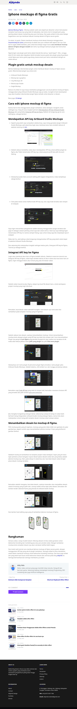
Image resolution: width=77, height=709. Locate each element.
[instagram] (54, 2)
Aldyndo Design (12, 693)
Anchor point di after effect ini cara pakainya (31, 610)
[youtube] (57, 2)
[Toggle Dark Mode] (61, 2)
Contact (10, 691)
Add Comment (18, 592)
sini (26, 127)
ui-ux (22, 616)
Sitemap (42, 676)
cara (18, 608)
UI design (19, 98)
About (10, 688)
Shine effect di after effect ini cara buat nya (30, 636)
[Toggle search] (64, 2)
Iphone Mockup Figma (15, 30)
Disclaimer (43, 671)
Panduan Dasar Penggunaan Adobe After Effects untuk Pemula (36, 627)
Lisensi (42, 679)
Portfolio (10, 696)
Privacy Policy (43, 674)
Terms (41, 669)
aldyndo (59, 555)
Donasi (10, 698)
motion (21, 608)
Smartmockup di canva (15, 42)
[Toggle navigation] (67, 2)
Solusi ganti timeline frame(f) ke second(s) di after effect (34, 645)
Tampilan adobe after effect (25, 619)
